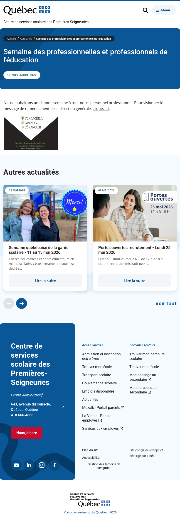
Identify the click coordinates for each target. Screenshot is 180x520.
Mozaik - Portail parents (103, 407)
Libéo (151, 456)
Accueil (12, 38)
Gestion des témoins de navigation (104, 466)
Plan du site (90, 450)
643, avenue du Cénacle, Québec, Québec (37, 407)
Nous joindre (26, 433)
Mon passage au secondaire (142, 377)
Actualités (26, 38)
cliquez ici (101, 108)
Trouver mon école (97, 367)
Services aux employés (102, 428)
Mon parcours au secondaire (143, 390)
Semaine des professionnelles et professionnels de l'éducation (73, 38)
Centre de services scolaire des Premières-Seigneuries (46, 22)
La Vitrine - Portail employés (96, 418)
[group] (45, 238)
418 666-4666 (22, 415)
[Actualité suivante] (21, 303)
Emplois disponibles (98, 391)
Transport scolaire (96, 375)
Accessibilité (90, 457)
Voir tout (166, 303)
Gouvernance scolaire (99, 383)
